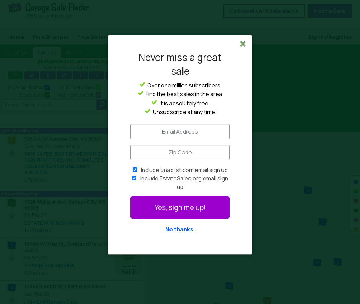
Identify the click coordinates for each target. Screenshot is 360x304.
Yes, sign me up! (180, 207)
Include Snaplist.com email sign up (184, 170)
